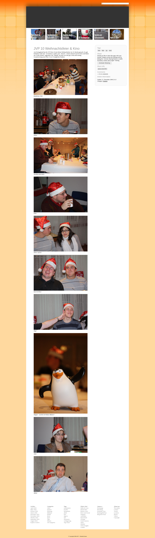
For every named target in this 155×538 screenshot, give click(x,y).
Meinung (49, 511)
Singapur (83, 514)
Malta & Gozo (84, 508)
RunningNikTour (102, 513)
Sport (48, 517)
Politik (49, 514)
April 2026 (33, 508)
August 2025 (34, 521)
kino (103, 50)
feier (99, 50)
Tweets (116, 511)
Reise (48, 516)
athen (65, 513)
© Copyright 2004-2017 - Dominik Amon (77, 536)
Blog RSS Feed (101, 514)
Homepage (100, 508)
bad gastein (67, 511)
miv (65, 517)
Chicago (83, 519)
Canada (83, 527)
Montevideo (84, 509)
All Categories (51, 522)
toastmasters (67, 508)
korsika (66, 509)
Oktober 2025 (34, 517)
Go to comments (103, 74)
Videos (116, 516)
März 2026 (33, 509)
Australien (83, 516)
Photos (116, 514)
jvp (106, 50)
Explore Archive (35, 522)
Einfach (105, 81)
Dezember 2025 (34, 514)
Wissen (49, 521)
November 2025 (34, 516)
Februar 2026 (34, 511)
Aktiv (48, 508)
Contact (116, 509)
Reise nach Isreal (85, 513)
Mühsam (49, 513)
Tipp (48, 519)
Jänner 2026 (33, 513)
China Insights (84, 526)
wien (110, 50)
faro (65, 514)
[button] (104, 62)
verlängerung (67, 521)
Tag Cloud (67, 522)
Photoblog (100, 509)
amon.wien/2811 (102, 69)
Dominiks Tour (101, 511)
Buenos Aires (84, 511)
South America (85, 521)
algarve (66, 516)
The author (117, 508)
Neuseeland (84, 517)
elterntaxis (67, 519)
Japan (82, 522)
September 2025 (35, 519)
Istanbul (83, 524)
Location (116, 513)
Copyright (116, 517)
